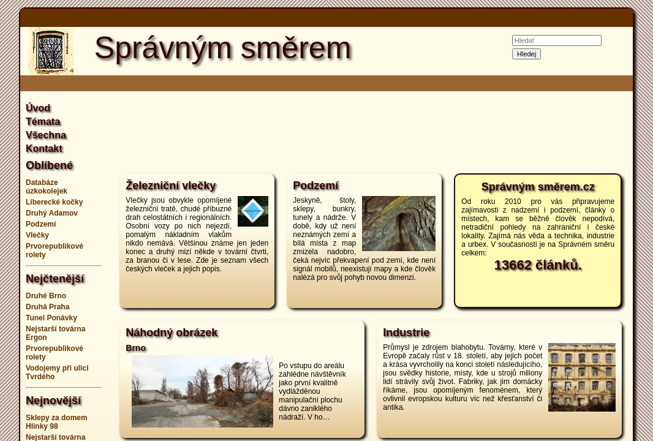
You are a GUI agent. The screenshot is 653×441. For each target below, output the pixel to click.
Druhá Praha (47, 307)
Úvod (38, 108)
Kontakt (44, 148)
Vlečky (37, 235)
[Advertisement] (371, 131)
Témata (43, 121)
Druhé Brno (46, 296)
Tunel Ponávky (51, 318)
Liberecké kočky (54, 202)
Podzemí (41, 224)
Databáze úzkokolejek (46, 186)
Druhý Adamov (52, 213)
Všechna (46, 135)
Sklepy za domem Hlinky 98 (57, 422)
